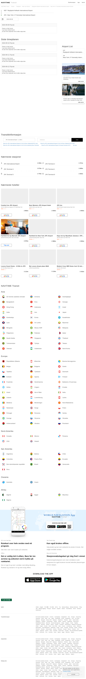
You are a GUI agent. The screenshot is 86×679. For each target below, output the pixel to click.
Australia (51, 632)
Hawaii (37, 630)
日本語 (37, 607)
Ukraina (55, 629)
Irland (50, 626)
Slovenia (38, 629)
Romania (71, 627)
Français (49, 608)
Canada (65, 629)
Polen (61, 627)
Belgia (62, 623)
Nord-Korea (75, 621)
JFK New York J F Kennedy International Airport (19, 15)
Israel (42, 618)
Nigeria (72, 632)
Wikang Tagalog (42, 608)
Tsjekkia (76, 623)
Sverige (80, 627)
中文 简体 (52, 607)
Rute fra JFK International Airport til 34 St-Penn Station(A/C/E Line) (20, 143)
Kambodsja (57, 618)
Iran (49, 618)
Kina (69, 616)
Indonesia (38, 618)
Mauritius (68, 632)
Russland (60, 629)
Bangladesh (64, 616)
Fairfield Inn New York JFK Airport (41, 236)
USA (78, 629)
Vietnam (64, 621)
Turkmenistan (49, 621)
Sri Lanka (77, 618)
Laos (73, 618)
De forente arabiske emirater (42, 616)
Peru (46, 632)
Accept (73, 674)
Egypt (63, 632)
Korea (62, 618)
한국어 (56, 607)
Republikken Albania (40, 623)
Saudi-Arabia (75, 619)
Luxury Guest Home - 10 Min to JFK (13, 266)
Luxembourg (69, 626)
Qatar (70, 619)
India (46, 618)
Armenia (51, 616)
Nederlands (38, 610)
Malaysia (55, 619)
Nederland (53, 627)
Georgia (73, 616)
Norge (58, 627)
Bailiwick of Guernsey (76, 624)
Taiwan (59, 621)
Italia (60, 626)
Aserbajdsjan (57, 616)
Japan (52, 618)
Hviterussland (49, 629)
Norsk (74, 608)
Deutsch (54, 608)
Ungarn (41, 626)
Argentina (42, 630)
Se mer (75, 145)
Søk (77, 139)
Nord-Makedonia (46, 627)
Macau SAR (49, 619)
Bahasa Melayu (65, 607)
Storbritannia (68, 624)
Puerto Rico (61, 630)
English (41, 607)
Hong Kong (78, 616)
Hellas (37, 626)
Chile (51, 630)
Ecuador (67, 630)
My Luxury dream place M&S (39, 266)
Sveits (71, 623)
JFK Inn (59, 205)
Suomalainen (69, 608)
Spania (52, 624)
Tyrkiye (55, 621)
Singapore (38, 621)
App (79, 2)
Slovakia (43, 629)
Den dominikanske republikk (76, 630)
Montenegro (38, 627)
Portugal (66, 627)
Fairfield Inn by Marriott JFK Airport (13, 236)
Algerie (59, 632)
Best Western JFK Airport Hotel (40, 205)
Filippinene (60, 619)
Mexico (69, 629)
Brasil (37, 632)
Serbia (75, 627)
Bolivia (46, 630)
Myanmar (38, 619)
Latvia (74, 626)
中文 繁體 (46, 607)
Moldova (79, 626)
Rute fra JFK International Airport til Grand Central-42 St (56, 145)
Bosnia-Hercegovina (55, 623)
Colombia (55, 630)
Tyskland (38, 624)
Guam (55, 632)
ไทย (60, 607)
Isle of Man (54, 626)
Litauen (63, 626)
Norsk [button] (83, 2)
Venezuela (42, 632)
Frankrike (61, 624)
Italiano (63, 608)
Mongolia (43, 619)
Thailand (43, 621)
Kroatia (45, 626)
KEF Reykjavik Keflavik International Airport (18, 10)
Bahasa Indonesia (74, 607)
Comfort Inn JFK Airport (9, 205)
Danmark (43, 624)
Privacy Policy (67, 671)
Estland (47, 624)
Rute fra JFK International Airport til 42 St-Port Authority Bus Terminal (21, 145)
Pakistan (66, 619)
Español (58, 608)
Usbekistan (69, 621)
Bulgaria (67, 623)
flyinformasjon (71, 2)
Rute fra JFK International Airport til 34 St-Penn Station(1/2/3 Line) (58, 143)
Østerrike (48, 623)
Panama (74, 629)
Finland (56, 624)
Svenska (79, 608)
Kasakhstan (67, 618)
